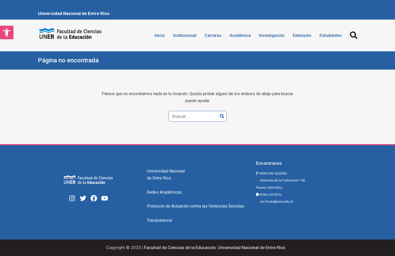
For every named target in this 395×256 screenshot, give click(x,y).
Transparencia (159, 220)
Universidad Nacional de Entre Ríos (74, 13)
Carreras (213, 35)
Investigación (271, 35)
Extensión (302, 35)
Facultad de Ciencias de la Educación (179, 247)
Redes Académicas (164, 192)
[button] (6, 32)
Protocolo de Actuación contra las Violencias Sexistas (195, 206)
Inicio (160, 35)
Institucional (184, 35)
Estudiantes (331, 35)
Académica (240, 35)
